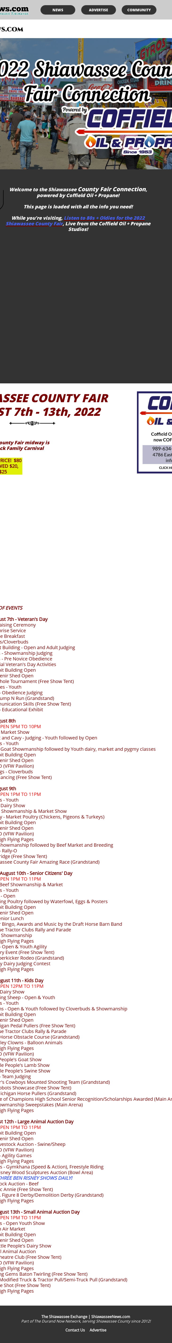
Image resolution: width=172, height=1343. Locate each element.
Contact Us (75, 1330)
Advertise (98, 1330)
